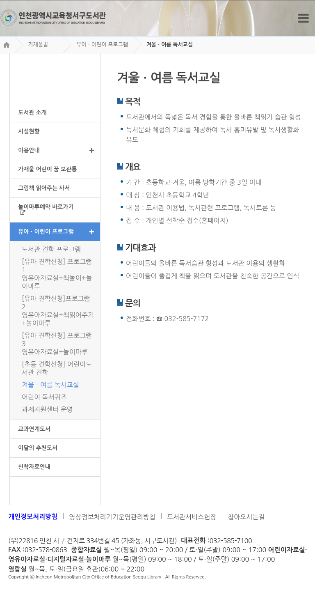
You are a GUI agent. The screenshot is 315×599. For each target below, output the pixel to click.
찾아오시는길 (246, 517)
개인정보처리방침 (32, 517)
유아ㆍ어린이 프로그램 (102, 44)
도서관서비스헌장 (191, 517)
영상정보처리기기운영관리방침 (112, 517)
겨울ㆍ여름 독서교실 (169, 44)
